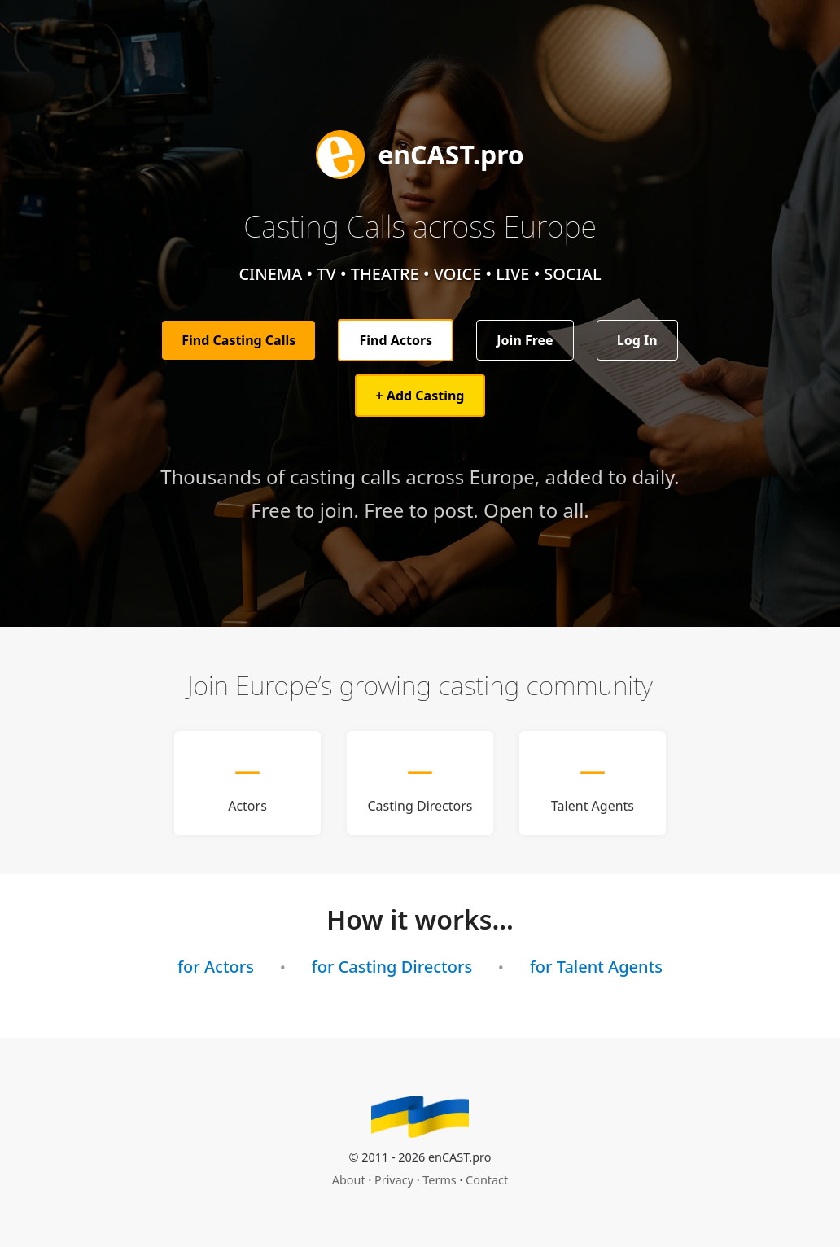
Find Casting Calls (238, 340)
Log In (637, 340)
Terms (439, 1180)
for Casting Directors (392, 967)
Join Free (525, 340)
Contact (487, 1180)
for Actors (215, 967)
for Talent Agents (596, 967)
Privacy (393, 1180)
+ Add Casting (420, 396)
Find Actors (395, 340)
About (348, 1180)
